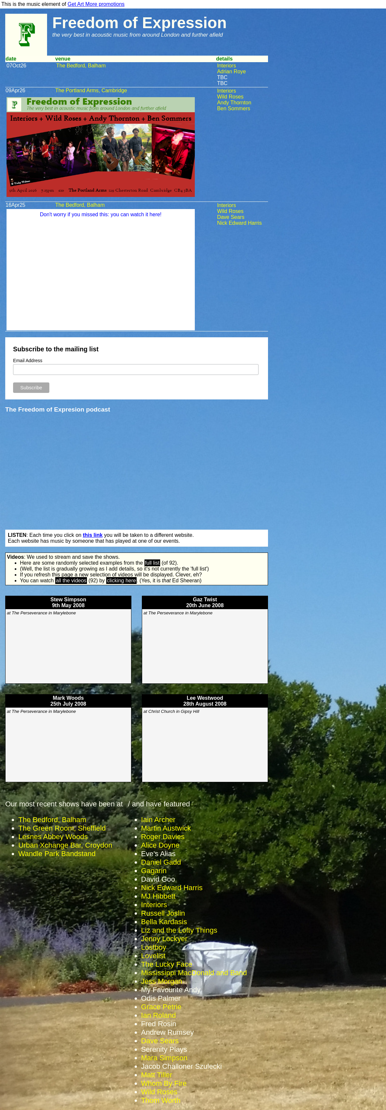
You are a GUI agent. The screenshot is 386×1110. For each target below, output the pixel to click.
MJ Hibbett (158, 896)
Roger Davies (163, 837)
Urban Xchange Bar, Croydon (65, 845)
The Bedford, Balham (81, 65)
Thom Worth (161, 1100)
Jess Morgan (161, 981)
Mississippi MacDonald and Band (194, 973)
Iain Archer (158, 820)
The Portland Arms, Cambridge (91, 90)
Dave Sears (230, 217)
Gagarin (154, 871)
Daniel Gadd (161, 862)
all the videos (71, 580)
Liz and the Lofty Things (179, 930)
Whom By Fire (164, 1083)
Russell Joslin (163, 913)
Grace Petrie (161, 1007)
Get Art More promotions (96, 4)
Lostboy (153, 947)
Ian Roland (158, 1015)
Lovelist (153, 956)
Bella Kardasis (164, 922)
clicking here (121, 580)
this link (92, 535)
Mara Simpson (164, 1058)
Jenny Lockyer (164, 939)
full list (152, 563)
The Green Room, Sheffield (62, 828)
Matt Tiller (156, 1075)
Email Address (27, 360)
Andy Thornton (234, 102)
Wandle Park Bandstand (56, 854)
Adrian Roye (231, 71)
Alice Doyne (160, 845)
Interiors (226, 65)
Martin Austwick (166, 828)
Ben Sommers (233, 108)
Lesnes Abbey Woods (53, 837)
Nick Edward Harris (239, 223)
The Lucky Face (167, 964)
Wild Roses (230, 96)
